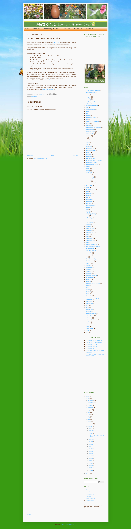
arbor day (88, 99)
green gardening (90, 183)
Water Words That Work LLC (68, 524)
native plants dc (90, 240)
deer (87, 140)
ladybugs (88, 212)
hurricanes (88, 203)
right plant (88, 281)
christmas (88, 125)
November (90, 403)
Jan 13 (91, 465)
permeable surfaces (91, 250)
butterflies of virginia (91, 117)
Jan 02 (91, 470)
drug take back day (91, 150)
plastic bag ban (90, 261)
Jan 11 (91, 468)
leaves (87, 220)
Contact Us (90, 29)
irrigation (88, 207)
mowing (88, 234)
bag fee (88, 103)
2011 (87, 398)
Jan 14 (91, 463)
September (90, 407)
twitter (87, 307)
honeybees (89, 199)
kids (87, 209)
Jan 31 (91, 428)
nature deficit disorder (91, 244)
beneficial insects (90, 109)
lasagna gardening (91, 214)
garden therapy (90, 177)
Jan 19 (91, 451)
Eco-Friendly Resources (51, 29)
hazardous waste (90, 189)
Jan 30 (91, 430)
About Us (36, 29)
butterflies (88, 115)
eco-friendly (89, 156)
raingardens (89, 273)
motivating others (90, 232)
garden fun (89, 175)
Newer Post (30, 155)
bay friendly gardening (92, 105)
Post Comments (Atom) (40, 158)
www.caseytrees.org (48, 89)
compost (88, 136)
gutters (87, 187)
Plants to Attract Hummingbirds (94, 342)
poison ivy (88, 263)
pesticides (88, 255)
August (89, 410)
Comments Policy (90, 494)
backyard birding (90, 101)
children (88, 123)
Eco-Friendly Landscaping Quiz (94, 340)
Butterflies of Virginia (91, 344)
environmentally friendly (92, 164)
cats (87, 119)
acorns (87, 95)
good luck (88, 181)
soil (87, 287)
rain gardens (89, 269)
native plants (89, 238)
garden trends (89, 179)
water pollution (90, 316)
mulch (87, 236)
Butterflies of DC (90, 348)
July (88, 412)
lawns (87, 216)
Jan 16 (91, 458)
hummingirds (89, 201)
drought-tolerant (90, 148)
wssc (87, 332)
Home (27, 29)
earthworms (89, 154)
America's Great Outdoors (93, 90)
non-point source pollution (93, 246)
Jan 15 (91, 460)
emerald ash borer (91, 158)
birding (87, 111)
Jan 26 (91, 444)
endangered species (91, 162)
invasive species (90, 205)
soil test (88, 290)
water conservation (91, 313)
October (89, 405)
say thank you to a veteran (93, 283)
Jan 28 (91, 439)
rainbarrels (89, 271)
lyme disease (89, 222)
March (89, 421)
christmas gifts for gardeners (93, 127)
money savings (90, 228)
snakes (88, 285)
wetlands (88, 324)
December (90, 400)
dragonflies (89, 146)
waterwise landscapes (92, 320)
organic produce (90, 248)
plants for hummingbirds (92, 259)
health (87, 191)
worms (87, 330)
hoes (87, 197)
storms (87, 294)
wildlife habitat (89, 328)
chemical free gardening (92, 121)
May (88, 417)
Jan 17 (91, 456)
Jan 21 (91, 446)
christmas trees (90, 129)
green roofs (89, 185)
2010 (87, 473)
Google (29, 514)
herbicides (88, 195)
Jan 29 (91, 433)
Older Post (75, 155)
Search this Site (90, 500)
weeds (87, 322)
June (88, 414)
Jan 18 (91, 453)
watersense (89, 318)
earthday (88, 152)
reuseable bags (90, 277)
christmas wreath (90, 132)
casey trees (34, 96)
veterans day (89, 309)
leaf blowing (89, 218)
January (89, 426)
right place (88, 279)
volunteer (88, 311)
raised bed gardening (91, 275)
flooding (88, 170)
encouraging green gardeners (94, 160)
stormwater (89, 296)
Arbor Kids (56, 42)
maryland (88, 224)
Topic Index (78, 29)
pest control (89, 253)
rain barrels (89, 267)
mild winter (89, 226)
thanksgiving (89, 301)
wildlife (87, 326)
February (90, 424)
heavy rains (89, 193)
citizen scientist (90, 134)
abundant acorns (90, 92)
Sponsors (67, 29)
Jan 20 (91, 449)
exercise (88, 166)
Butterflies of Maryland (92, 346)
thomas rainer (89, 303)
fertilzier (88, 168)
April (88, 419)
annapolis (88, 97)
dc (86, 138)
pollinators (88, 265)
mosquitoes (89, 230)
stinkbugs (88, 292)
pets (87, 257)
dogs (87, 144)
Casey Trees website (51, 80)
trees (87, 305)
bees (87, 107)
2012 (87, 396)
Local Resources (90, 498)
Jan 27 (91, 442)
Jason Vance (95, 505)
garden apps (89, 172)
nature (87, 242)
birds (87, 113)
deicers (88, 142)
